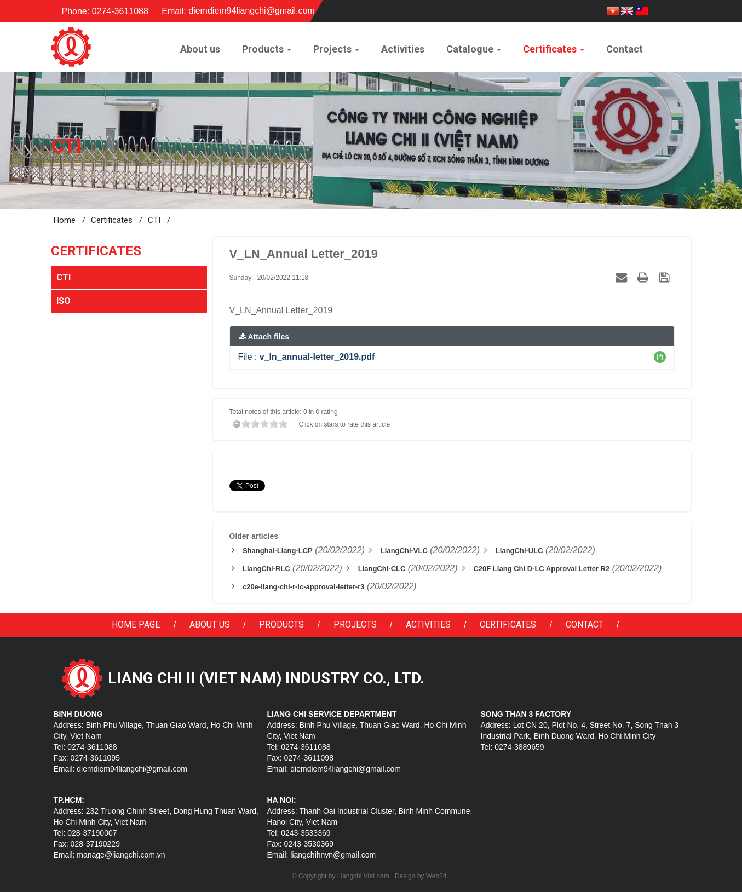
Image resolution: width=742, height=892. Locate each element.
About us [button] (200, 49)
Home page (136, 624)
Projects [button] (336, 52)
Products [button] (266, 52)
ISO (63, 301)
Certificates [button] (553, 52)
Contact (584, 624)
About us (209, 624)
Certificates (508, 624)
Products (281, 624)
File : (306, 356)
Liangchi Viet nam (363, 876)
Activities (428, 624)
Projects (355, 624)
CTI (63, 277)
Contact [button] (624, 49)
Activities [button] (402, 49)
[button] (660, 357)
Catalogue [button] (473, 52)
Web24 (436, 876)
